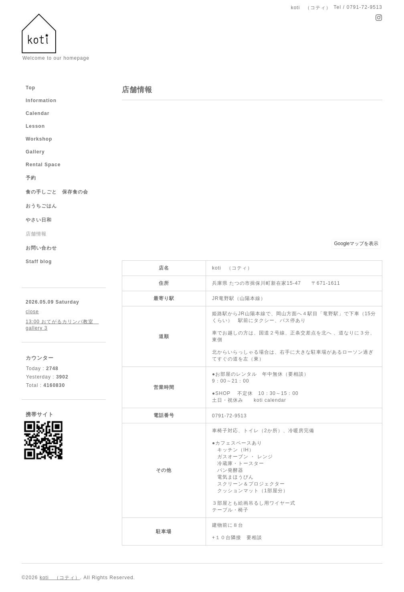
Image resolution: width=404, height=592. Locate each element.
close (32, 311)
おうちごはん (41, 206)
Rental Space (43, 164)
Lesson (35, 126)
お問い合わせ (41, 248)
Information (41, 100)
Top (30, 88)
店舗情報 (36, 234)
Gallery (35, 152)
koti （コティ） (60, 577)
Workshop (39, 139)
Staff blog (39, 261)
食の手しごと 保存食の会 (57, 192)
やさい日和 (39, 220)
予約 (31, 178)
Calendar (37, 113)
